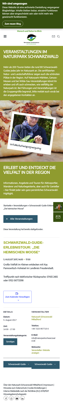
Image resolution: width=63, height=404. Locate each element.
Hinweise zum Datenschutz (15, 388)
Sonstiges (10, 341)
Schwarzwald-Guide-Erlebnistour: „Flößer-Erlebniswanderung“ (17, 364)
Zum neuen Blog (13, 23)
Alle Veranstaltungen (20, 219)
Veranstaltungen (20, 205)
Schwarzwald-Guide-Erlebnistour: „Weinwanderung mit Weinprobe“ (44, 364)
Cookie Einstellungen (37, 388)
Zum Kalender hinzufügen (17, 297)
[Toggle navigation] (4, 37)
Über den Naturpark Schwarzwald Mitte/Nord (22, 385)
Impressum (48, 385)
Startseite (7, 205)
